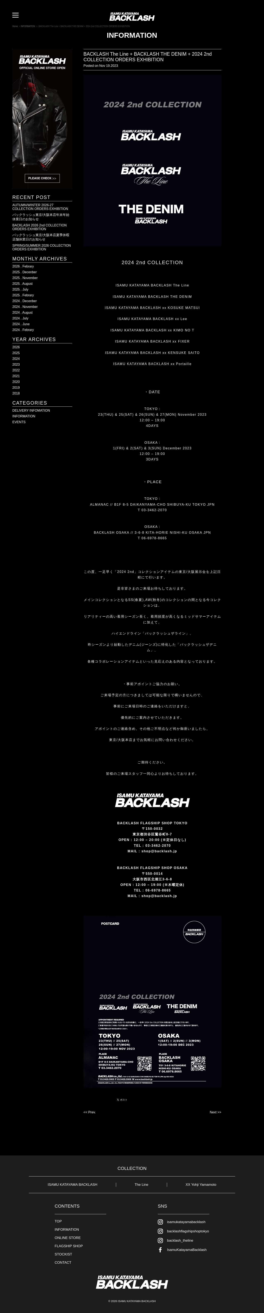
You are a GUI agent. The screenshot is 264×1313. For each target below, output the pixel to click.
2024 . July (20, 318)
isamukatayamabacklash (186, 1222)
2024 (16, 358)
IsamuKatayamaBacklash (187, 1250)
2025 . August (22, 283)
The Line (141, 1185)
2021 (16, 376)
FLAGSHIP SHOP (69, 1246)
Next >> (215, 1112)
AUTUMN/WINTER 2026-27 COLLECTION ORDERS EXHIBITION (40, 207)
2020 (16, 382)
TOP (58, 1221)
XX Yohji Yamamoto (201, 1185)
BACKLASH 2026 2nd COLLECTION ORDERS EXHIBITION (39, 227)
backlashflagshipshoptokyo (188, 1231)
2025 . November (25, 278)
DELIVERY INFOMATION (31, 410)
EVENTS (19, 422)
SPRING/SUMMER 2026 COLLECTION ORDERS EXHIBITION (41, 247)
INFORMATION (23, 416)
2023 (16, 364)
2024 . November (25, 307)
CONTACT (63, 1263)
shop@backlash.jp (159, 896)
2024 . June (21, 324)
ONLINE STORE (68, 1238)
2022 (16, 370)
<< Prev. (90, 1112)
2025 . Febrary (23, 295)
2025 (16, 353)
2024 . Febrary (23, 330)
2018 (16, 393)
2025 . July (20, 289)
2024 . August (22, 312)
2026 (16, 347)
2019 (16, 387)
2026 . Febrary (23, 266)
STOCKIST (63, 1254)
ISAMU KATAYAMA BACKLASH (72, 1185)
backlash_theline (180, 1240)
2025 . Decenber (24, 272)
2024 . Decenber (24, 301)
